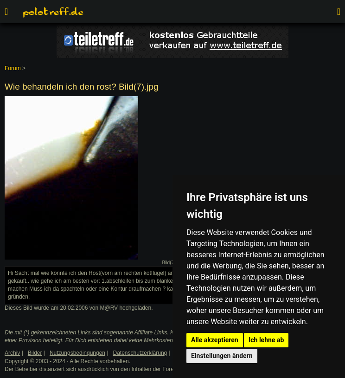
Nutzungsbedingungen (77, 353)
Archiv (12, 353)
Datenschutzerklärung (140, 353)
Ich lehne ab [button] (266, 340)
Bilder (35, 353)
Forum (13, 68)
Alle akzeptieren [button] (214, 340)
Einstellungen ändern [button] (222, 355)
